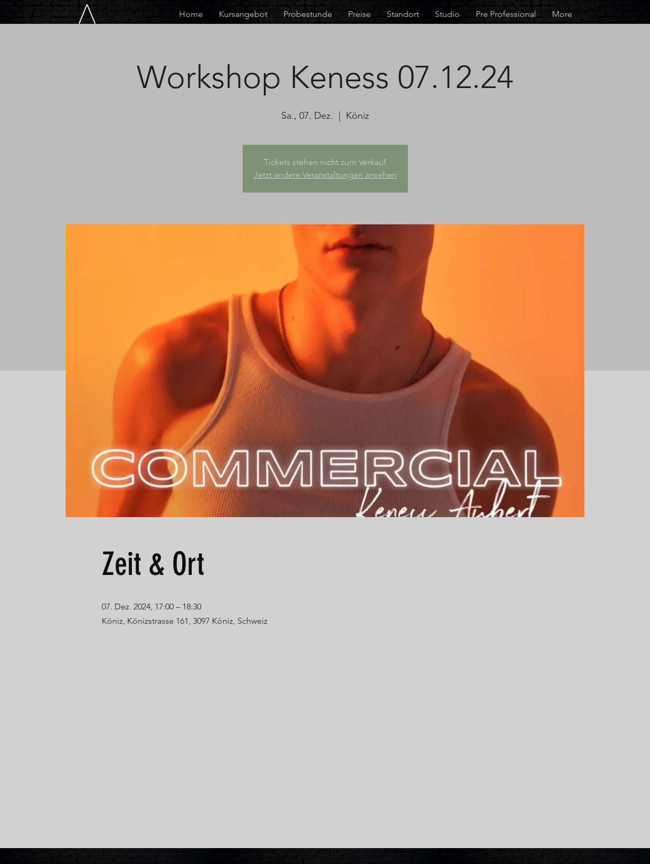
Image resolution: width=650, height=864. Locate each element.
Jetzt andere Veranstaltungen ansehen (325, 175)
